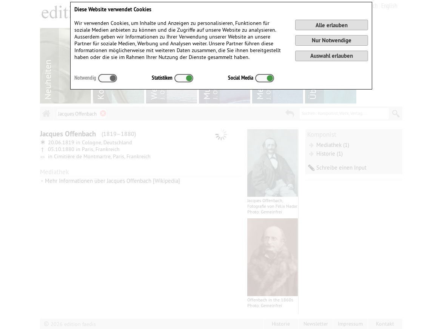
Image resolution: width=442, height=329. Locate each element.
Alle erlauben (332, 25)
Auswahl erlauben (331, 55)
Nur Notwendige (331, 40)
